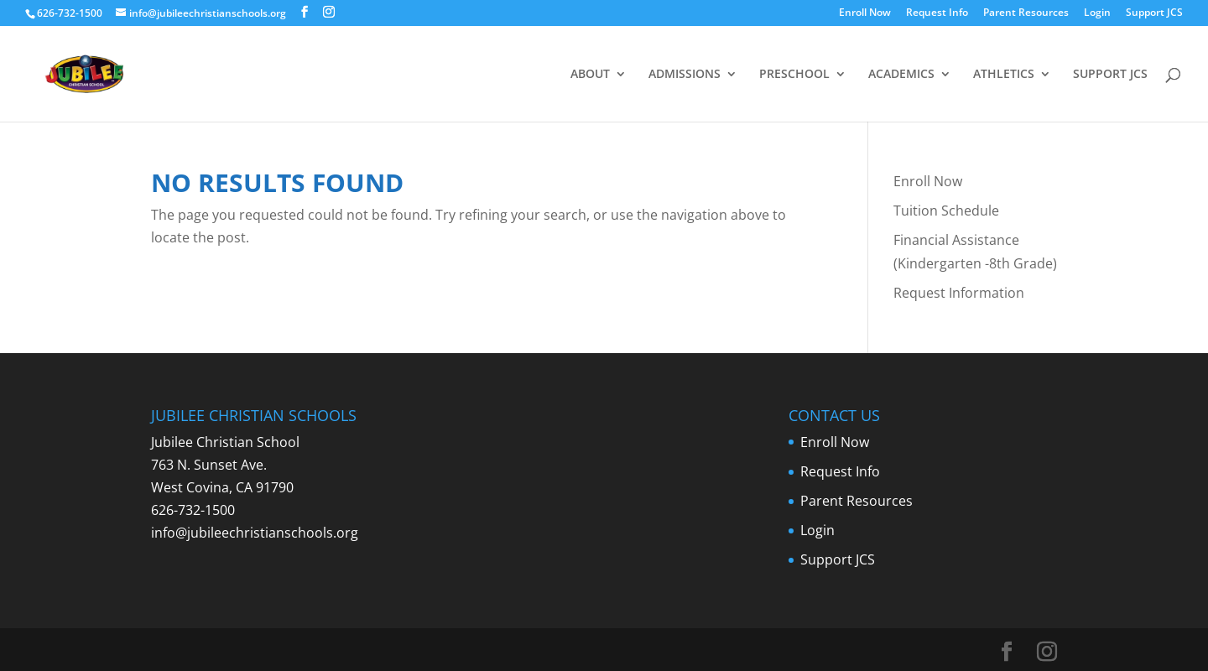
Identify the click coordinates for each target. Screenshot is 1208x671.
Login (1097, 13)
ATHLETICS (1003, 74)
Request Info (937, 13)
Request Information (958, 292)
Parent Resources (1026, 13)
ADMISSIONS (684, 74)
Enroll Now (865, 13)
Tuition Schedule (946, 210)
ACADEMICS (901, 74)
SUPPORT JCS (1110, 74)
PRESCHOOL (794, 74)
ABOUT (590, 74)
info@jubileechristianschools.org (254, 532)
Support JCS (1154, 13)
